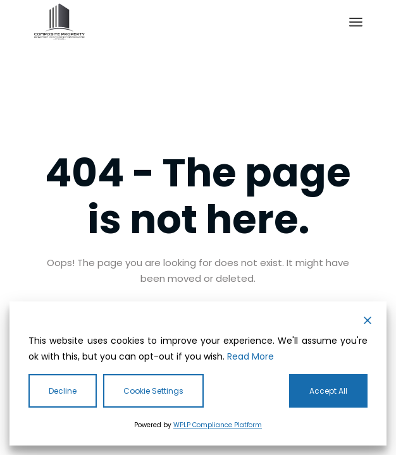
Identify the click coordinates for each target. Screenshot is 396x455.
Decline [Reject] (63, 390)
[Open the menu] (355, 22)
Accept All (328, 390)
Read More (250, 356)
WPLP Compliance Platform (217, 425)
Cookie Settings (153, 390)
